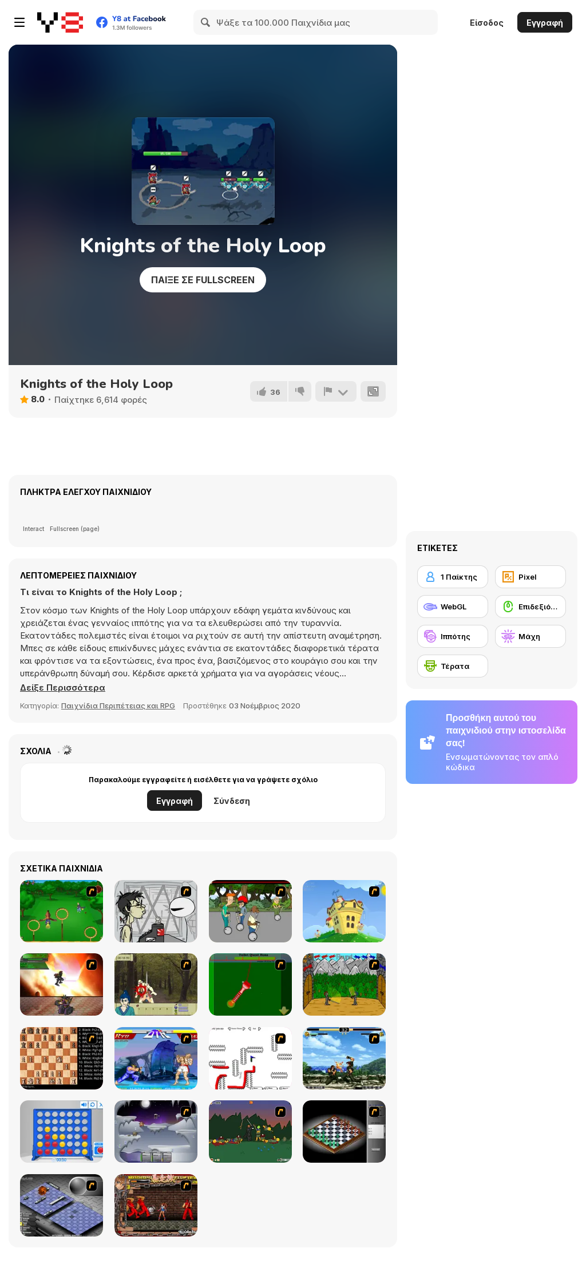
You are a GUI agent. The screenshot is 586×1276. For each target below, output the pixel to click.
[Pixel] (530, 576)
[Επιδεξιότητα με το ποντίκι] (530, 606)
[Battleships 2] (61, 1205)
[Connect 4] (61, 1131)
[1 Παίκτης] (452, 576)
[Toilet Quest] (250, 984)
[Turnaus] (344, 984)
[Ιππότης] (452, 636)
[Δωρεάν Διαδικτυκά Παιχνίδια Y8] (60, 22)
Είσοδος (487, 22)
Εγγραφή (544, 22)
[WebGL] (452, 606)
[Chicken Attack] (344, 911)
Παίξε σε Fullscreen (203, 280)
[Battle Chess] (61, 1058)
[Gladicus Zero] (61, 984)
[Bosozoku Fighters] (155, 1205)
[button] (62, 687)
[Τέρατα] (452, 666)
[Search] (206, 22)
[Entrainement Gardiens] (61, 911)
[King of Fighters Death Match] (344, 1058)
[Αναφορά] (336, 391)
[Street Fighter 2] (155, 1058)
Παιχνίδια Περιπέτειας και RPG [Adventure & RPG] (118, 705)
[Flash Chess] (344, 1131)
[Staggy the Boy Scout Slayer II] (250, 1131)
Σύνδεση (231, 801)
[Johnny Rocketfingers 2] (155, 911)
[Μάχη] (530, 636)
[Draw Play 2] (250, 1058)
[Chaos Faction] (155, 1131)
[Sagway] (250, 911)
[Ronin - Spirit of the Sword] (155, 984)
